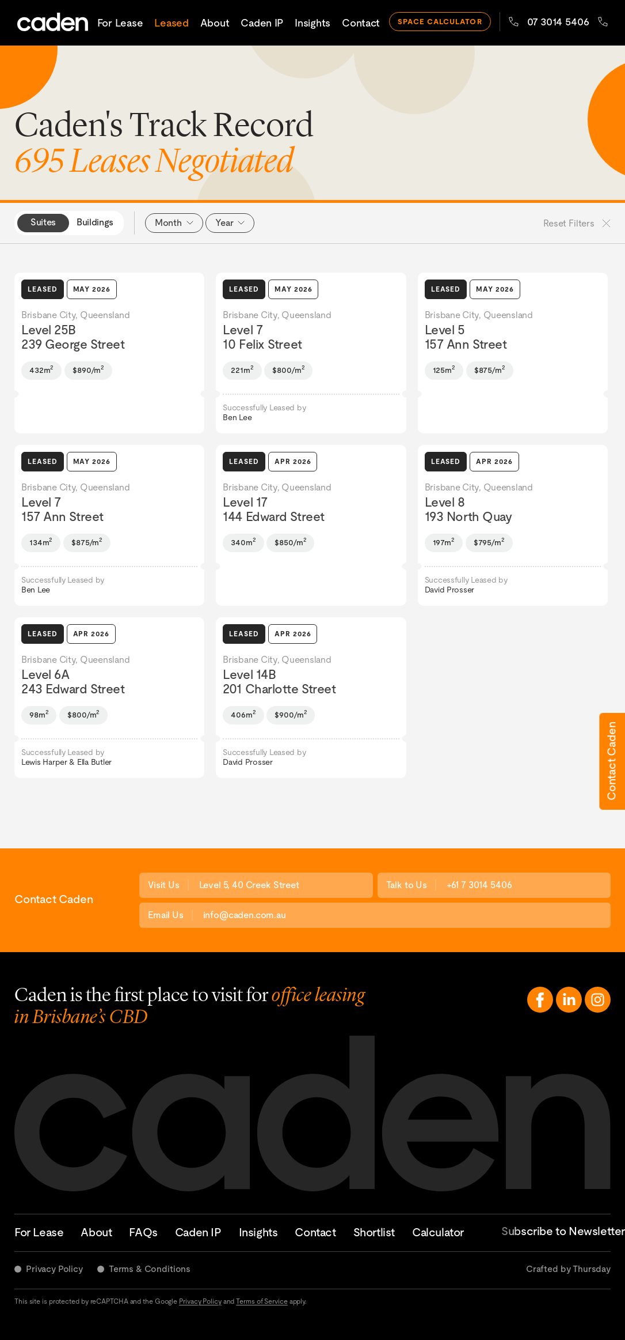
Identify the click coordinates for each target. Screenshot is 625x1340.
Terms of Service (261, 1301)
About (215, 23)
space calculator (440, 21)
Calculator (438, 1232)
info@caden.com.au (244, 914)
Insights (312, 23)
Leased (171, 23)
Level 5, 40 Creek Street (249, 885)
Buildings (95, 222)
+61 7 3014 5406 (479, 885)
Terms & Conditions (149, 1269)
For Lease (120, 23)
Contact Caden (611, 761)
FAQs (143, 1232)
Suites (43, 222)
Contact (361, 23)
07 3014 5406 (549, 22)
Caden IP (262, 23)
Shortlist (374, 1232)
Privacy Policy (54, 1269)
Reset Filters (577, 223)
